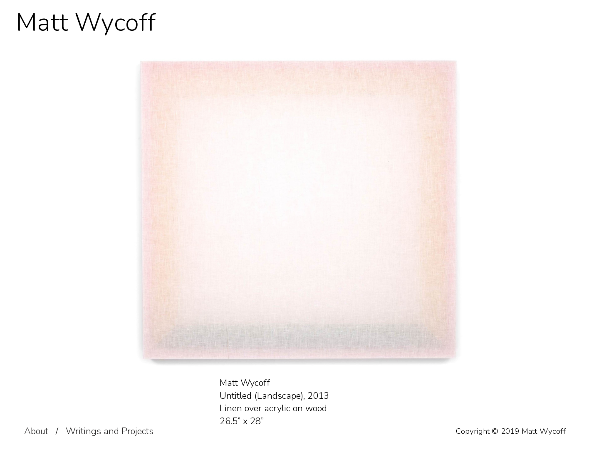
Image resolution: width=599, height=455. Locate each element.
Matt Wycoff (86, 23)
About (36, 431)
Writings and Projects (109, 431)
